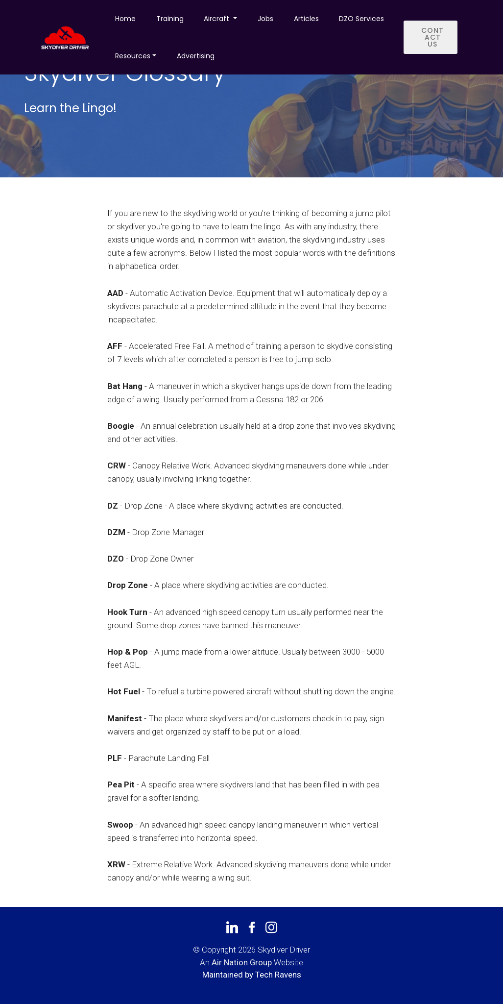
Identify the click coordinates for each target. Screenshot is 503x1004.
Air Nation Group (242, 962)
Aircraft (217, 19)
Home (125, 19)
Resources (132, 56)
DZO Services (361, 19)
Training (170, 19)
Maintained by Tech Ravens (251, 975)
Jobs (265, 19)
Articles (306, 19)
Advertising (196, 56)
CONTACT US (432, 37)
